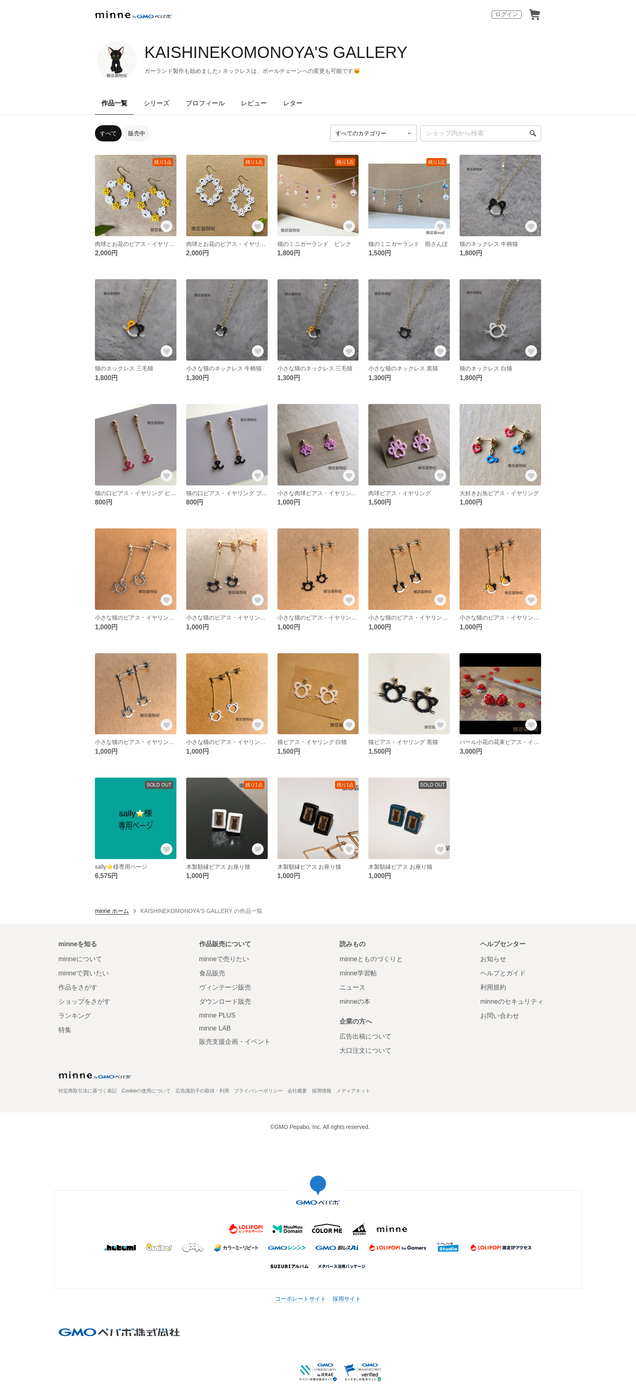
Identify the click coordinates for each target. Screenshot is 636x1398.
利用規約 (493, 987)
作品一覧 (114, 103)
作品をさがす (77, 987)
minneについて (80, 959)
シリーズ (157, 103)
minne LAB (215, 1028)
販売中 (136, 133)
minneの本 (354, 1001)
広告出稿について (365, 1036)
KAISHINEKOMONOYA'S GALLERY (276, 52)
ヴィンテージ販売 (225, 987)
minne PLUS (217, 1015)
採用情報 (321, 1091)
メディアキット (353, 1091)
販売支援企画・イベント (235, 1041)
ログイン (506, 14)
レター (293, 103)
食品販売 (212, 973)
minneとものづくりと (371, 959)
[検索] (533, 133)
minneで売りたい (224, 959)
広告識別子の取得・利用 (202, 1091)
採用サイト (347, 1298)
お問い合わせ (499, 1015)
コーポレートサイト (300, 1298)
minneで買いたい (83, 973)
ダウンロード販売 (225, 1001)
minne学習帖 (358, 973)
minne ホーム (112, 911)
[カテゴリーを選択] (373, 133)
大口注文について (365, 1050)
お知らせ (493, 959)
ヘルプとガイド (503, 973)
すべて (108, 133)
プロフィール (205, 103)
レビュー (254, 103)
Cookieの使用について (146, 1091)
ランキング (74, 1015)
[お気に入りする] (166, 226)
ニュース (352, 987)
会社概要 (297, 1091)
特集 (64, 1029)
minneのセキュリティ (512, 1001)
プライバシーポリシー (258, 1091)
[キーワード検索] (481, 133)
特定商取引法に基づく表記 (87, 1091)
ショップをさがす (84, 1001)
